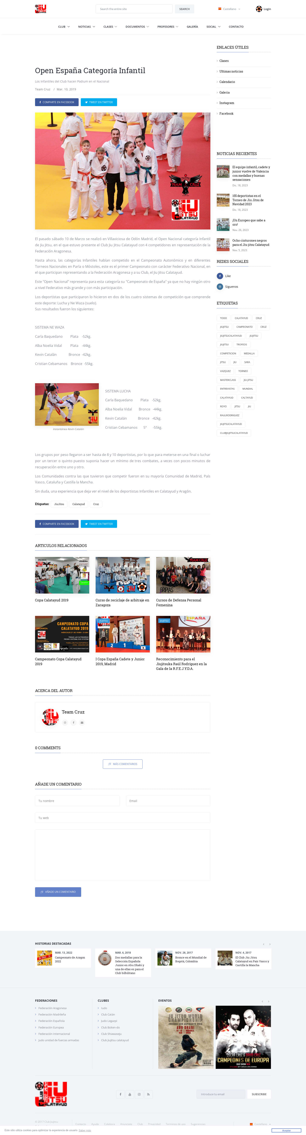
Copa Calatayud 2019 (51, 600)
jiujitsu (254, 335)
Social (212, 26)
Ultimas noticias (231, 71)
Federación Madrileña (52, 1014)
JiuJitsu (59, 504)
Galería (192, 26)
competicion (228, 353)
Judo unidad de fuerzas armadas (58, 1040)
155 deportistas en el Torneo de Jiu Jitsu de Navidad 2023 (248, 200)
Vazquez (225, 371)
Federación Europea (51, 1027)
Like (224, 276)
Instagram (227, 103)
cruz (263, 326)
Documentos (137, 26)
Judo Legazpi (109, 1021)
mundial (247, 388)
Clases (110, 26)
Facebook (227, 113)
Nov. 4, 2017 (243, 952)
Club (62, 26)
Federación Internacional (54, 1034)
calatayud (226, 397)
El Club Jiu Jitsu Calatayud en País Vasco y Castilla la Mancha (252, 961)
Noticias (84, 26)
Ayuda (95, 1124)
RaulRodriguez (229, 415)
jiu (235, 362)
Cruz (96, 504)
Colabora (109, 1124)
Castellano (259, 1124)
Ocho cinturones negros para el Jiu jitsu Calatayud (250, 242)
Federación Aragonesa (52, 1008)
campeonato (245, 326)
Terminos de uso (176, 1124)
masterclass (228, 380)
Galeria (225, 92)
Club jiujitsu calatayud (115, 1040)
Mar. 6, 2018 (123, 952)
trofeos (242, 344)
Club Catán (108, 1014)
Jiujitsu (224, 344)
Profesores (167, 26)
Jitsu (237, 406)
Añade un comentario (58, 892)
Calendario (227, 82)
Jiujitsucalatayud (231, 335)
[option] (63, 958)
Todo (223, 318)
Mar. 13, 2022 (63, 952)
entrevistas (227, 388)
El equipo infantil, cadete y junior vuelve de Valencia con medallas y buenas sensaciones (251, 173)
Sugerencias (198, 1124)
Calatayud (78, 504)
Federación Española (51, 1021)
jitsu (223, 362)
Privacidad (154, 1124)
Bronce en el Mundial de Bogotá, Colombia (191, 959)
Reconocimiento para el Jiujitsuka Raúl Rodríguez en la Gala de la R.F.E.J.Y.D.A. (181, 664)
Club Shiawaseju (111, 1034)
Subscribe (259, 1094)
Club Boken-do (110, 1027)
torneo (243, 371)
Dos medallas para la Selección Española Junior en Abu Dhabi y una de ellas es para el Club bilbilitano (129, 965)
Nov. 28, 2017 (184, 952)
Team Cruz (42, 89)
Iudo (104, 1008)
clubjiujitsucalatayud (234, 432)
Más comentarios (122, 764)
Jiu (249, 406)
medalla (249, 353)
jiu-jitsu (248, 380)
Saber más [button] (85, 1130)
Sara (247, 362)
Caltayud (247, 397)
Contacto (236, 26)
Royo (223, 406)
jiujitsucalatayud (231, 424)
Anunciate (126, 1124)
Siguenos (227, 286)
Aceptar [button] (286, 1130)
